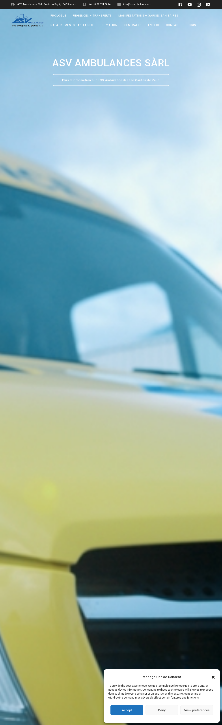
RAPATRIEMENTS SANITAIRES (72, 25)
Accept (127, 710)
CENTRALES (133, 25)
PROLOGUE (59, 15)
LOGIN (191, 25)
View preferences (197, 710)
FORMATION (109, 25)
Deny (162, 710)
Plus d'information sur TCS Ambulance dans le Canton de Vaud (111, 80)
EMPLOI (153, 25)
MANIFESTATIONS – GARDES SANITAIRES (148, 15)
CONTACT (173, 25)
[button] (213, 677)
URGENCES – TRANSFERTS (92, 15)
